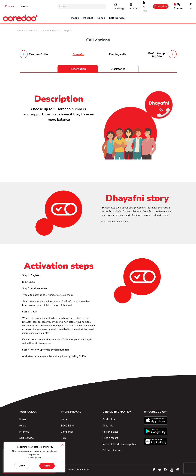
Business (24, 6)
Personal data (110, 431)
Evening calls (117, 54)
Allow (47, 465)
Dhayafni (78, 54)
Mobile (22, 425)
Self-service (26, 438)
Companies (67, 431)
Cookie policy (34, 457)
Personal (9, 6)
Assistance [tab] (118, 69)
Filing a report (110, 438)
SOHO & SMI (67, 425)
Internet (134, 8)
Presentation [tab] (78, 69)
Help (63, 438)
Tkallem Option (39, 54)
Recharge (119, 8)
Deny (22, 465)
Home (22, 419)
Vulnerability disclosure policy (119, 444)
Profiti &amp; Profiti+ (156, 55)
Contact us (108, 419)
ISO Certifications (112, 450)
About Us (107, 425)
